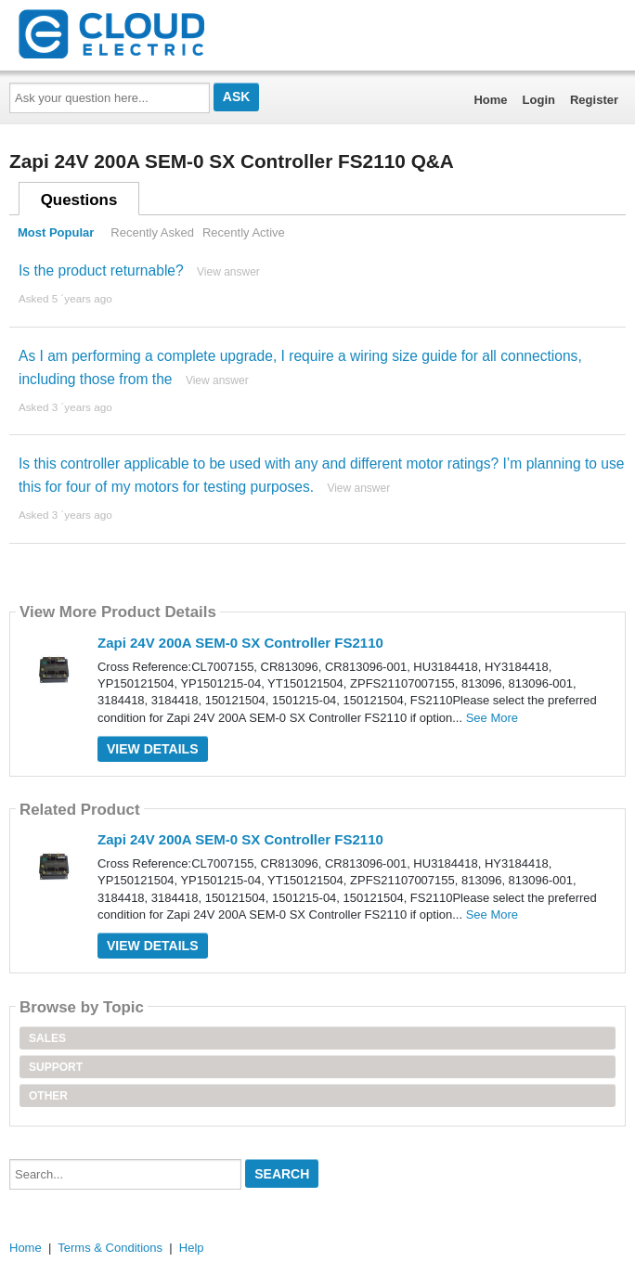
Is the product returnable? (101, 270)
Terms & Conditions (110, 1248)
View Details (153, 748)
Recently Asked (152, 232)
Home (490, 100)
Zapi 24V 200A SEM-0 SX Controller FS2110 (240, 642)
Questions (79, 200)
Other (48, 1095)
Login (539, 100)
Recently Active (243, 232)
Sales (47, 1038)
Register (594, 100)
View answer (228, 271)
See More (492, 718)
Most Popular (56, 232)
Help (191, 1248)
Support (56, 1067)
